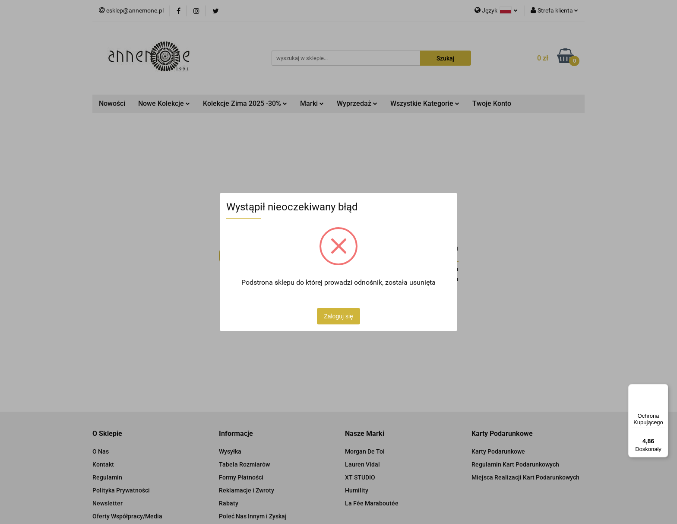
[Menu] (663, 389)
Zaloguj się (338, 316)
